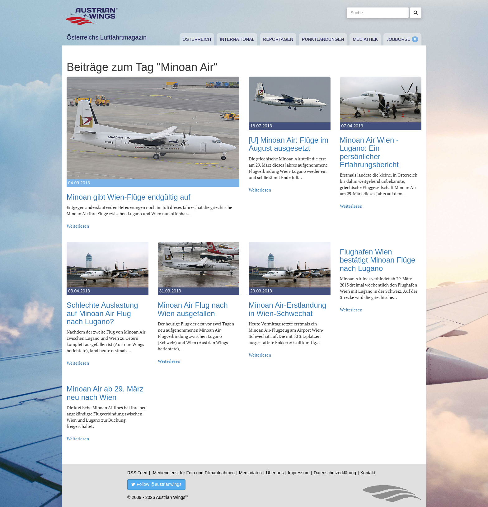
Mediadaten (250, 472)
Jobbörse (398, 39)
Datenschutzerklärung (335, 472)
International (237, 39)
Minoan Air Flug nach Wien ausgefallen (193, 309)
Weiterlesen (78, 226)
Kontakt (367, 472)
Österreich (197, 39)
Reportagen (278, 39)
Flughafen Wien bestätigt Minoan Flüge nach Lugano (377, 260)
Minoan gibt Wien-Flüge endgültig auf (128, 197)
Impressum (298, 472)
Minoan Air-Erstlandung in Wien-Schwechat (287, 309)
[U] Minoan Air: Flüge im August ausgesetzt (288, 144)
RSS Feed (137, 472)
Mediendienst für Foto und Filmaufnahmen (194, 472)
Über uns (275, 472)
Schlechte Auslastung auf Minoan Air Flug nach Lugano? (102, 313)
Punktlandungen (323, 39)
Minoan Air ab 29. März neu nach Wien (105, 393)
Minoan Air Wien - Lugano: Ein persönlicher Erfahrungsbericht (369, 152)
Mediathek (365, 39)
